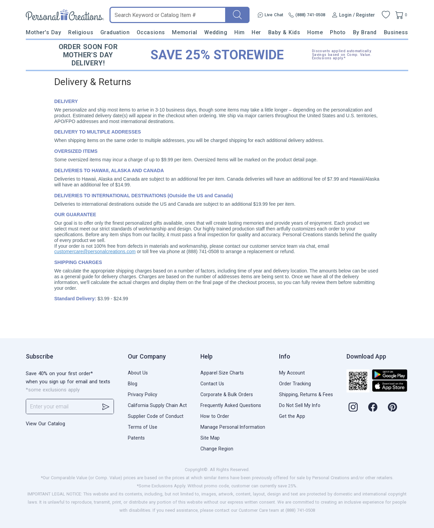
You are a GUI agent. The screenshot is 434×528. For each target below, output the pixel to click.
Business (396, 32)
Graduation (115, 32)
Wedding (215, 32)
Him (239, 32)
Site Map (210, 438)
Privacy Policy (142, 394)
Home (315, 32)
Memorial (184, 32)
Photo (338, 32)
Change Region (216, 448)
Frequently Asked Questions (230, 405)
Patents (136, 438)
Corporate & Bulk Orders (226, 394)
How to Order (214, 416)
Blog (132, 383)
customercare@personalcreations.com (95, 251)
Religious (80, 32)
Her (256, 32)
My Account (292, 372)
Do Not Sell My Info (299, 405)
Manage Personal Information (232, 427)
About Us (138, 372)
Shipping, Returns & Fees (306, 394)
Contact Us (212, 383)
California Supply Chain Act (157, 405)
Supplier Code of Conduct (155, 416)
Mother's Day (43, 32)
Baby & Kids (284, 32)
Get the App (292, 416)
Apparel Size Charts (222, 372)
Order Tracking (295, 383)
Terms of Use (142, 427)
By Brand (365, 32)
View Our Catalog (45, 424)
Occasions (151, 32)
